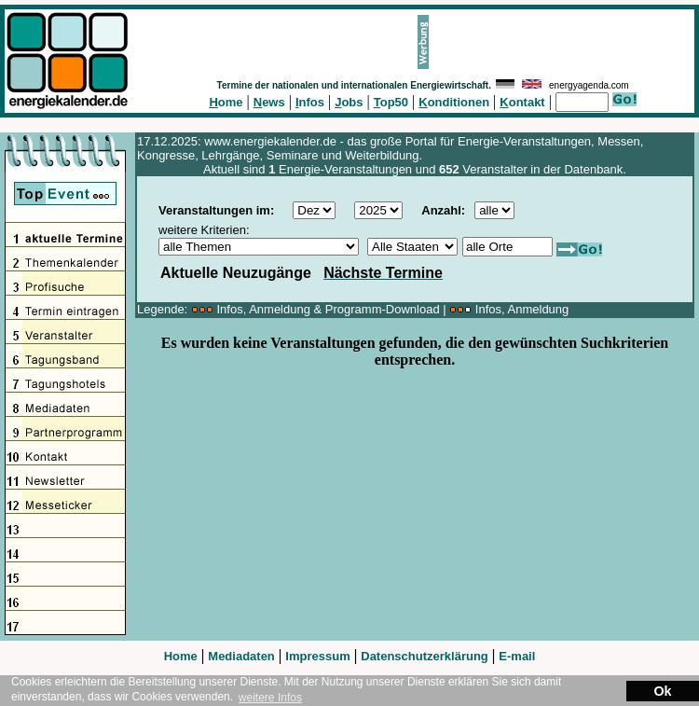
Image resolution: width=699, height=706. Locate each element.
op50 (391, 102)
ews (269, 102)
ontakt (522, 102)
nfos (309, 102)
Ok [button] (662, 691)
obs (349, 102)
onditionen (453, 102)
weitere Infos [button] (270, 697)
